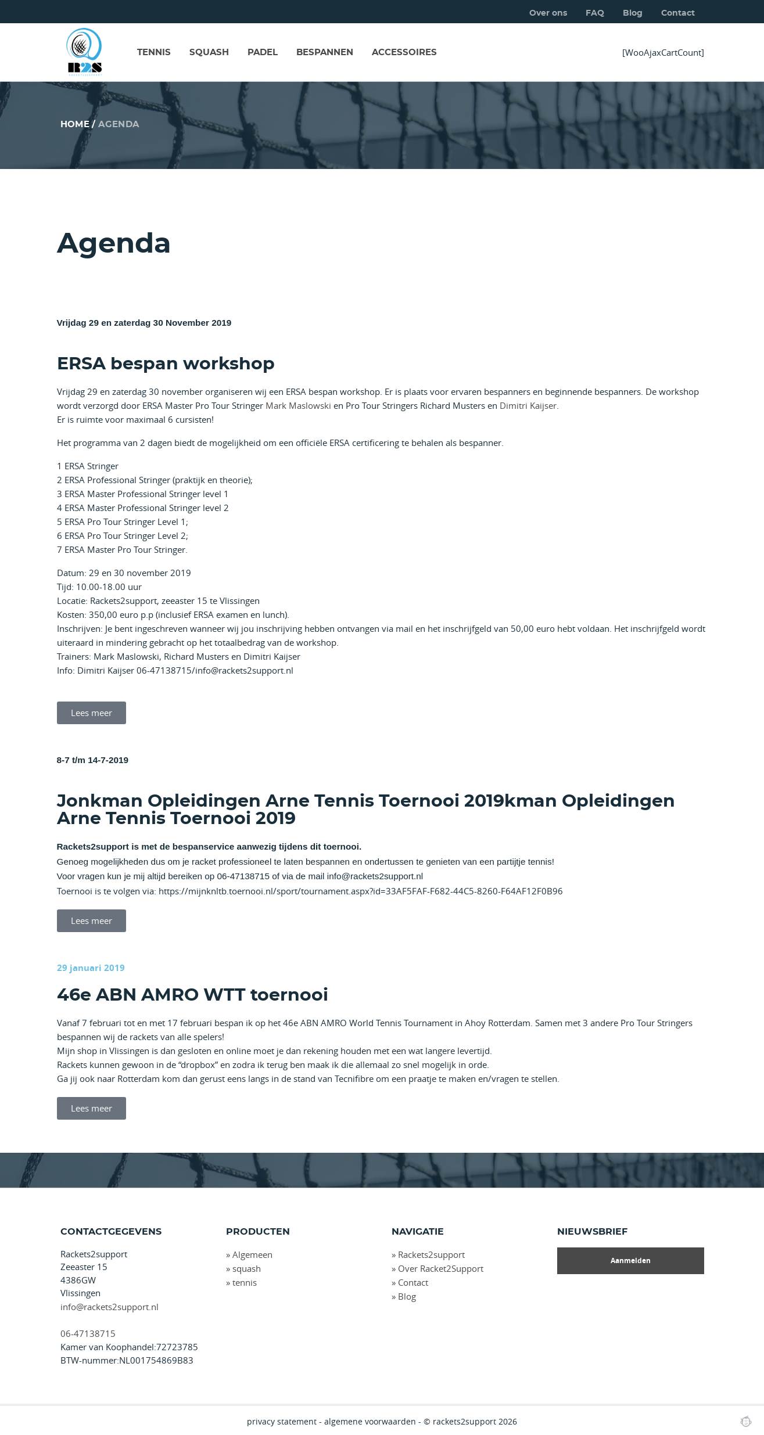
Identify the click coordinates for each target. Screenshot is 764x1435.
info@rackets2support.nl (109, 1306)
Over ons (548, 13)
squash (246, 1268)
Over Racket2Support (440, 1268)
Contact (678, 13)
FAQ (595, 13)
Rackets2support (431, 1254)
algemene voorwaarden (370, 1421)
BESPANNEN (324, 52)
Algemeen (252, 1254)
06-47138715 (88, 1333)
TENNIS (154, 52)
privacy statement (282, 1421)
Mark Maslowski (298, 405)
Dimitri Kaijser (528, 405)
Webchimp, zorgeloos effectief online (746, 1421)
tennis (244, 1282)
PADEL (263, 52)
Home (75, 124)
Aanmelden (631, 1260)
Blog (633, 13)
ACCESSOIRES (404, 52)
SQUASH (209, 52)
